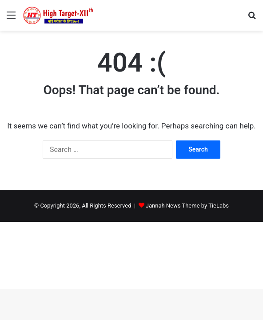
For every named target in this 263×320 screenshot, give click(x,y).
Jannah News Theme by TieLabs (187, 205)
